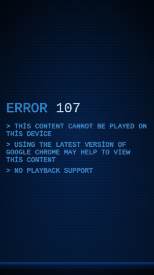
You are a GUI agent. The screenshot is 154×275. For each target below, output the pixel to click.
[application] (77, 137)
